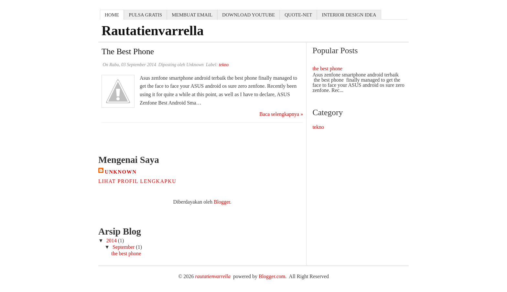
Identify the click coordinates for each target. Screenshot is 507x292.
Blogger (222, 202)
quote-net (298, 14)
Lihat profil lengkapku (137, 181)
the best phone (128, 51)
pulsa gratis (145, 14)
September (124, 247)
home (112, 14)
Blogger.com (272, 276)
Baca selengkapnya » (281, 114)
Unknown (120, 172)
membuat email (192, 14)
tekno (318, 127)
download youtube (248, 14)
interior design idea (349, 14)
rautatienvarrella (213, 276)
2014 (112, 240)
